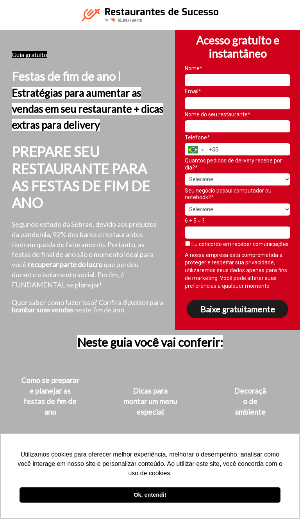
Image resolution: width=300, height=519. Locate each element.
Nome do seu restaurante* (217, 114)
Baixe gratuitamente (237, 309)
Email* (193, 91)
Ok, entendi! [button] (150, 495)
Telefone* (197, 137)
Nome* (193, 68)
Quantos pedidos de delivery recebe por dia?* (233, 164)
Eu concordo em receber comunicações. (237, 244)
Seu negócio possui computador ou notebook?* (228, 194)
